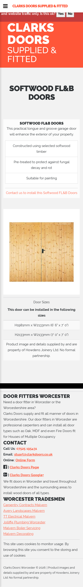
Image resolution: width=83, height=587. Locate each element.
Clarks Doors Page (24, 467)
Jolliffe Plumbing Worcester (24, 522)
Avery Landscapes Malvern (24, 511)
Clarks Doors (42, 41)
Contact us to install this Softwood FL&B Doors (41, 193)
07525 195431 (26, 449)
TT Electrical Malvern (19, 517)
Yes (61, 14)
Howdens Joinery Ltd (42, 350)
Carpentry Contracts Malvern (25, 505)
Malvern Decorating (18, 534)
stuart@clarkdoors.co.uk (33, 454)
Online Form (25, 460)
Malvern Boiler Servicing (21, 528)
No (70, 14)
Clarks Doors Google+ (27, 475)
